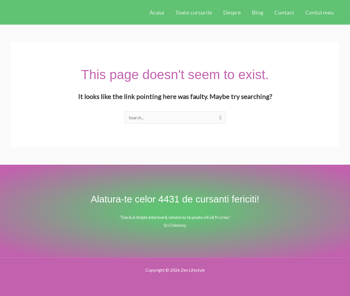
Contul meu (319, 12)
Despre (232, 12)
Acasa (157, 12)
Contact (284, 12)
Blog (257, 12)
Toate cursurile (193, 12)
